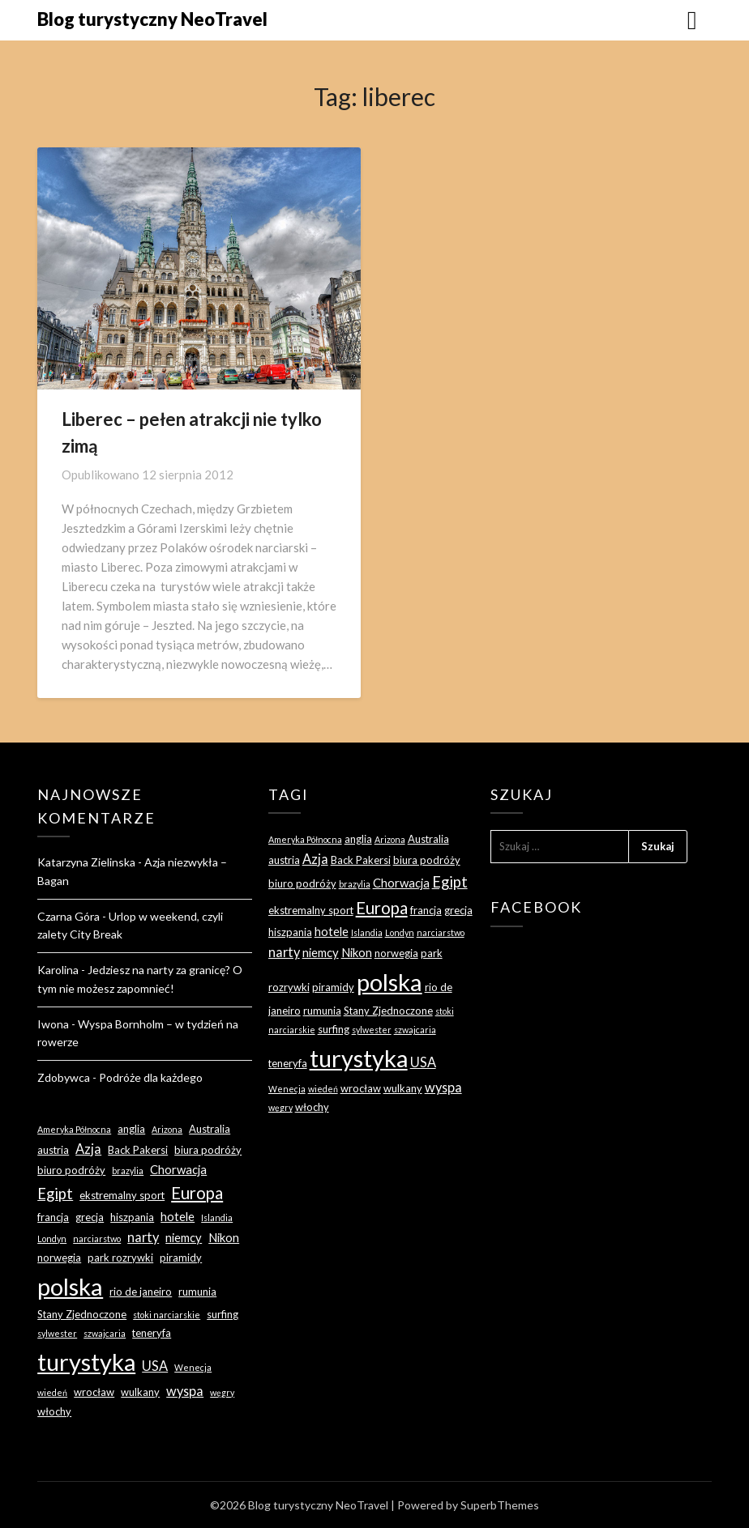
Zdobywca (63, 1077)
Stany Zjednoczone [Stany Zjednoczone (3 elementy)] (81, 1314)
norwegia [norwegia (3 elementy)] (59, 1257)
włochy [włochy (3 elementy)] (54, 1411)
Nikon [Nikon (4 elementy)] (223, 1237)
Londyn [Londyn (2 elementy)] (51, 1238)
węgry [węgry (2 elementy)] (222, 1392)
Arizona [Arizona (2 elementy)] (167, 1129)
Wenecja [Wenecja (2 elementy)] (193, 1367)
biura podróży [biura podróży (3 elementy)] (208, 1149)
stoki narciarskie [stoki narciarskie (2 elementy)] (166, 1314)
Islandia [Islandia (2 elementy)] (217, 1217)
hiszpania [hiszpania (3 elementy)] (132, 1217)
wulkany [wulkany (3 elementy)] (140, 1391)
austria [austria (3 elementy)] (53, 1149)
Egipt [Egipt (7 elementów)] (55, 1193)
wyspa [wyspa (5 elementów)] (184, 1390)
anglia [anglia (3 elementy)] (131, 1128)
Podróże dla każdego (151, 1077)
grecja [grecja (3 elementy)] (89, 1217)
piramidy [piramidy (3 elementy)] (181, 1257)
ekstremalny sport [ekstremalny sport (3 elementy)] (122, 1195)
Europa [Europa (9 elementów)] (197, 1192)
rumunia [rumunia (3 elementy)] (197, 1291)
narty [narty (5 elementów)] (143, 1237)
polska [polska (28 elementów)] (70, 1286)
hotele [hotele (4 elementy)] (177, 1216)
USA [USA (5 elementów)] (155, 1365)
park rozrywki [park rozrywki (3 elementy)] (120, 1257)
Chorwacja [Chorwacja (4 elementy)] (178, 1169)
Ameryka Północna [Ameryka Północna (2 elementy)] (74, 1129)
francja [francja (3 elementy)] (53, 1217)
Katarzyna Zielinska (86, 862)
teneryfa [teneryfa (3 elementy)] (151, 1332)
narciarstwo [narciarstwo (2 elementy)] (97, 1238)
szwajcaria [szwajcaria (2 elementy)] (104, 1333)
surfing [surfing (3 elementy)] (222, 1314)
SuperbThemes (499, 1505)
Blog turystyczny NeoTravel (152, 19)
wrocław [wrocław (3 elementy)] (94, 1391)
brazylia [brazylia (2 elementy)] (127, 1170)
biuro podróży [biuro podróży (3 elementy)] (71, 1170)
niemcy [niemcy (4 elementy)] (183, 1237)
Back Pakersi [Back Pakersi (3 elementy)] (138, 1149)
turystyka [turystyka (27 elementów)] (86, 1361)
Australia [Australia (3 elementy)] (209, 1128)
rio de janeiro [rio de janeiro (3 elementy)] (140, 1291)
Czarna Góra (68, 916)
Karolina (58, 970)
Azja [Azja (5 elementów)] (88, 1148)
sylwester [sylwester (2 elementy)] (57, 1333)
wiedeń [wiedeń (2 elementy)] (52, 1392)
